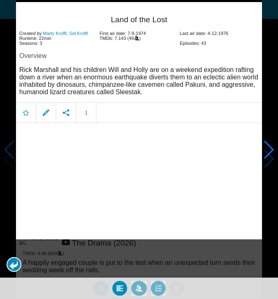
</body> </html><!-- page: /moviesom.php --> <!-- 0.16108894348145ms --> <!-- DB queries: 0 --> (139, 149)
